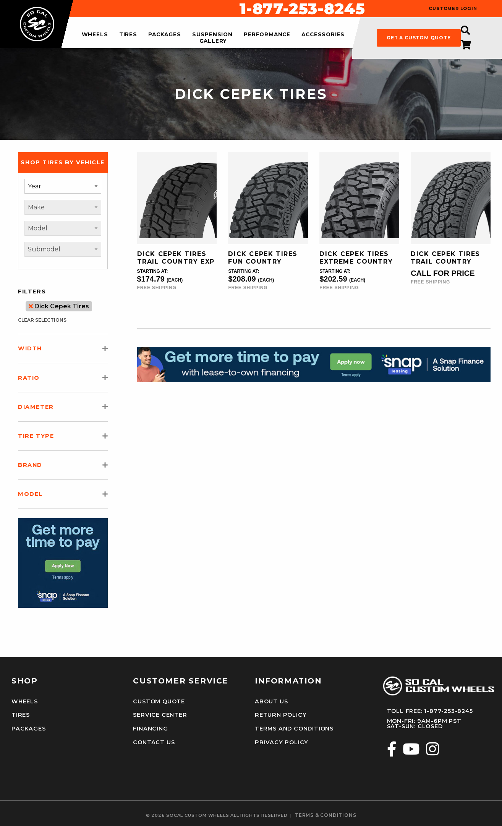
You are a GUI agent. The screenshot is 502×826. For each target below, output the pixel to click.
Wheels (24, 701)
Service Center (159, 714)
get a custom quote (418, 37)
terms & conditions (325, 814)
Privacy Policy (281, 742)
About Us (271, 701)
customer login (453, 8)
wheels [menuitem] (95, 35)
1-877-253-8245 (302, 8)
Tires (20, 714)
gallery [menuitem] (213, 41)
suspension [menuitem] (212, 35)
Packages (28, 728)
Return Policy (280, 714)
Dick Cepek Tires (59, 306)
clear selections (42, 320)
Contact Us (154, 742)
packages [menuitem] (164, 35)
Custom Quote (159, 701)
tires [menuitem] (128, 35)
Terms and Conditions (294, 728)
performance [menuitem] (267, 35)
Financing (150, 728)
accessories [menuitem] (323, 35)
